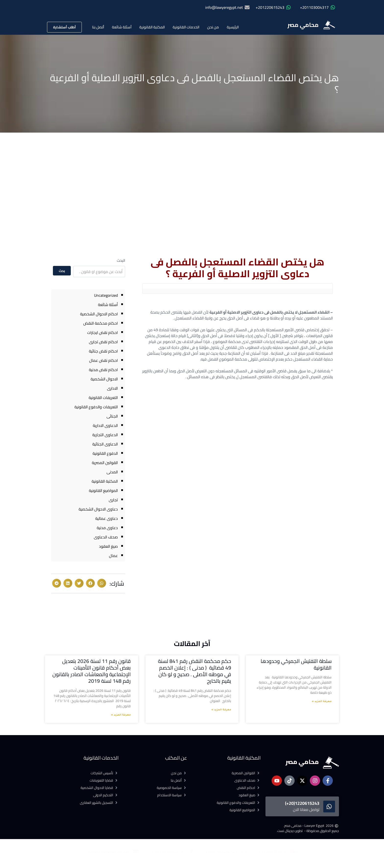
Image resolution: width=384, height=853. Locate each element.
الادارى (112, 388)
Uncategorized (106, 295)
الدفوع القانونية (105, 453)
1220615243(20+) (302, 803)
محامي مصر (303, 24)
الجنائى (112, 416)
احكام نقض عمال (103, 360)
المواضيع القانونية (103, 490)
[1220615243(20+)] (329, 806)
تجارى (113, 499)
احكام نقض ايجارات (102, 332)
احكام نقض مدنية (103, 369)
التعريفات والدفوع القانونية (96, 406)
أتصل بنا (98, 27)
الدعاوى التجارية (105, 434)
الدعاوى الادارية (105, 425)
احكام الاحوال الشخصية (99, 314)
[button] (101, 583)
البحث (121, 260)
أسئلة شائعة (122, 27)
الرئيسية (233, 27)
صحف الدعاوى (106, 537)
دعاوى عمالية (106, 518)
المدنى (112, 472)
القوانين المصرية (105, 462)
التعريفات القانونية (103, 397)
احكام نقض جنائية (103, 351)
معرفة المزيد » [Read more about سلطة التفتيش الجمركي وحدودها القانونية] (322, 701)
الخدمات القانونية (186, 27)
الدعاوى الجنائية (105, 444)
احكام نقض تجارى (103, 341)
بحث (62, 271)
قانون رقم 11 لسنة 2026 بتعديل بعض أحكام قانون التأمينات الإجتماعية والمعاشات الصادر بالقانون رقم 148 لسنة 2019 (91, 671)
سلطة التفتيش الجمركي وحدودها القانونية (296, 664)
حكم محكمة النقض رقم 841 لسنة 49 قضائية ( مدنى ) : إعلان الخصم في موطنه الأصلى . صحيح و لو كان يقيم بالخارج (194, 671)
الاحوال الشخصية (104, 379)
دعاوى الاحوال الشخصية (98, 509)
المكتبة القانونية (152, 27)
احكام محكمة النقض (100, 323)
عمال (113, 555)
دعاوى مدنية (107, 527)
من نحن (213, 27)
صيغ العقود (108, 546)
